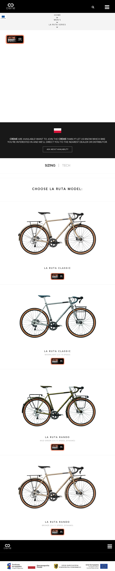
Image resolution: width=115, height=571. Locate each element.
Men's (57, 20)
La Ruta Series (57, 25)
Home (57, 15)
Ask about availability (57, 149)
